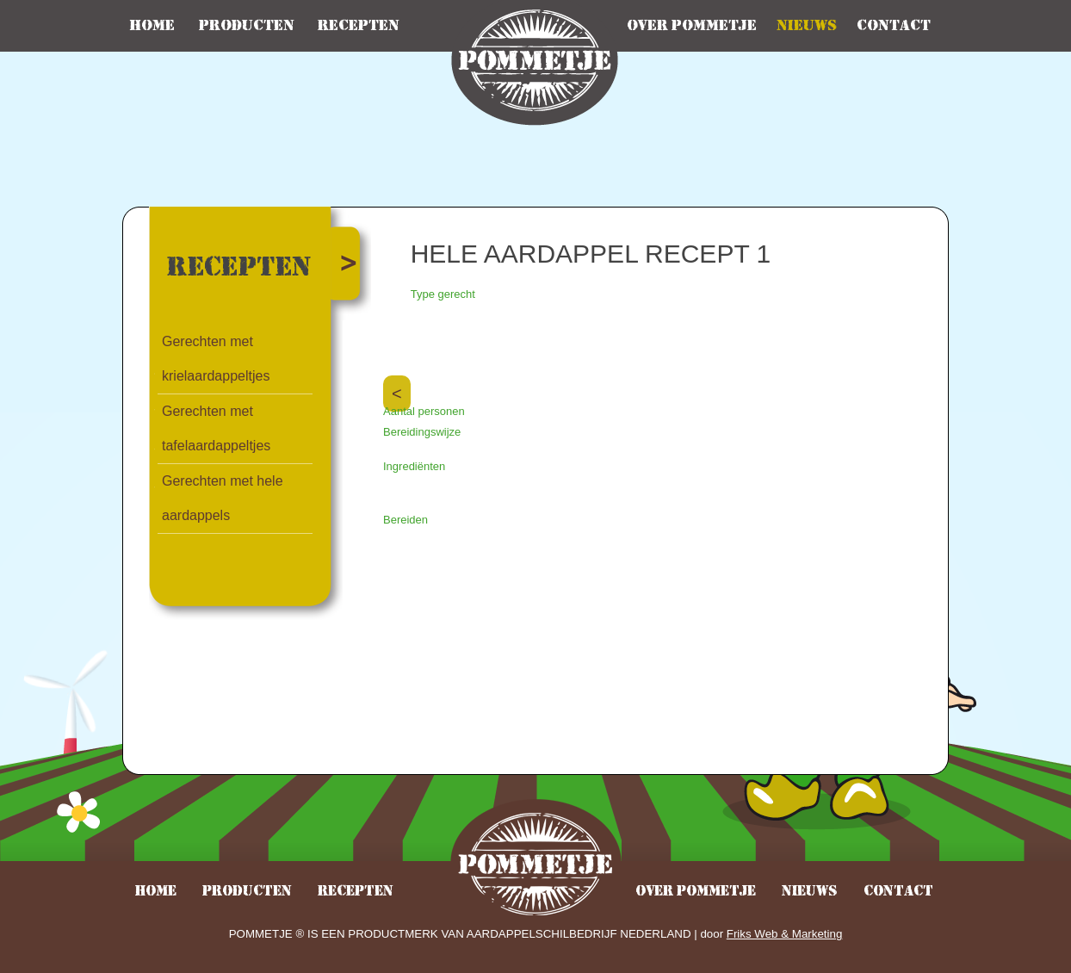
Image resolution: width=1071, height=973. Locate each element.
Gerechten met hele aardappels (222, 498)
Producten (246, 25)
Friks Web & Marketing (785, 933)
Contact (894, 25)
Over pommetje (692, 25)
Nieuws (807, 25)
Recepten (358, 25)
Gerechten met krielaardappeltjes (215, 358)
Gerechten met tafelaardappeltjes (216, 428)
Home (152, 25)
